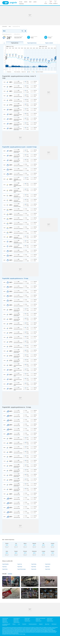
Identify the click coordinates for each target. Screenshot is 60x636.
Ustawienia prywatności (33, 624)
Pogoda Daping (33, 564)
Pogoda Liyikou (33, 569)
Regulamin (41, 624)
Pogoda (13, 3)
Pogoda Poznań (16, 620)
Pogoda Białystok (5, 618)
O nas (19, 624)
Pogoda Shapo (19, 566)
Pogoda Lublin (27, 619)
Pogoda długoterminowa (31, 43)
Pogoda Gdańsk (27, 618)
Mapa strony (47, 624)
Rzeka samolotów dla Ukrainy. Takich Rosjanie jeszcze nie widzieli (47, 595)
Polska (20, 1)
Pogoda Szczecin (38, 620)
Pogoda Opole (4, 620)
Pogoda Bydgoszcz (16, 618)
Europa (25, 1)
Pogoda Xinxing (4, 569)
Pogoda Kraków (16, 619)
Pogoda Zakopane (16, 622)
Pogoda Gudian (47, 569)
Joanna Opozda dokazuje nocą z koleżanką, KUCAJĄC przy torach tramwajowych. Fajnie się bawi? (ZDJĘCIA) (29, 595)
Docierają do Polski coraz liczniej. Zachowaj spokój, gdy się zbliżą (47, 584)
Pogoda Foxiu (19, 564)
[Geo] (25, 31)
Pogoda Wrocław (5, 622)
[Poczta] (45, 3)
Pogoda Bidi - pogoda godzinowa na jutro (14, 147)
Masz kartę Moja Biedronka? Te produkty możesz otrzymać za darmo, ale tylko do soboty (10, 595)
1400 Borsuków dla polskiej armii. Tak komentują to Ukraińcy (28, 584)
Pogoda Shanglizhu (5, 564)
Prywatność (24, 624)
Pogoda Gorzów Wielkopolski (40, 618)
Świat (30, 1)
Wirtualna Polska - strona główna (5, 2)
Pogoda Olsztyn (49, 619)
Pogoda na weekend (49, 43)
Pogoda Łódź (38, 619)
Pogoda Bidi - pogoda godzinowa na (12, 278)
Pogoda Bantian (47, 564)
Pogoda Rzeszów (27, 620)
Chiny (10, 26)
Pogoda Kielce (4, 619)
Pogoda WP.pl (4, 26)
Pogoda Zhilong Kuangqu (21, 569)
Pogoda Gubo (47, 566)
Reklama (14, 624)
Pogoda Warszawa (50, 620)
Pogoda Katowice (50, 618)
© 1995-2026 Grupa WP (6, 624)
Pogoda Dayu (4, 566)
